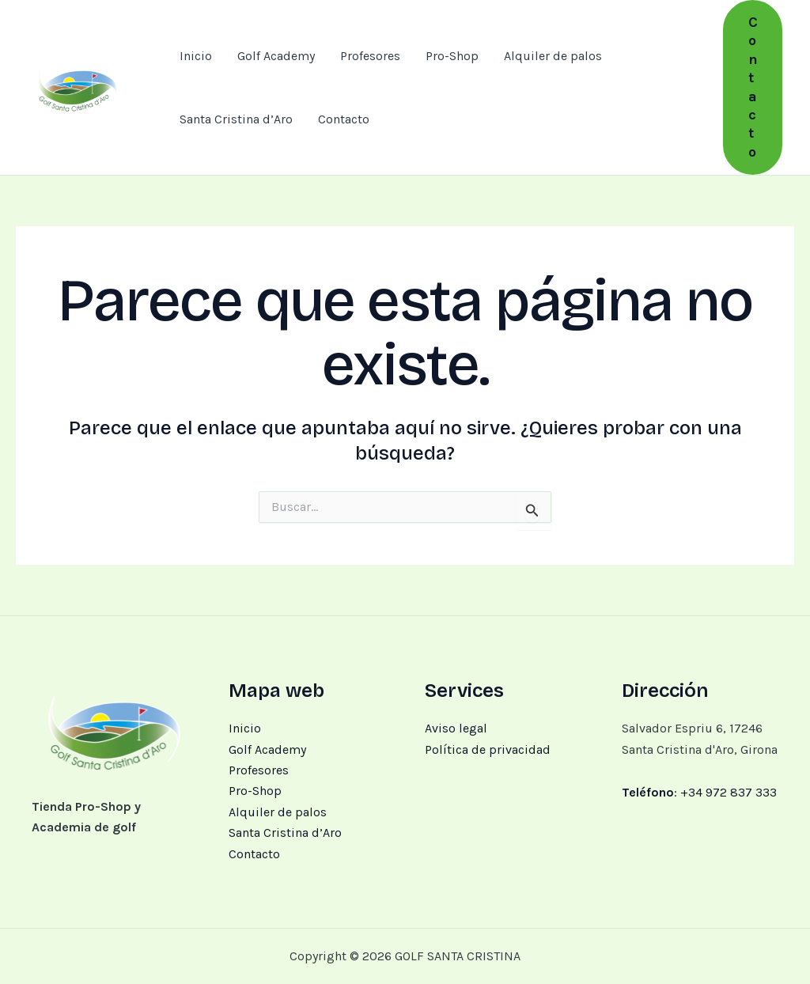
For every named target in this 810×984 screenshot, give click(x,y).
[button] (753, 87)
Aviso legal (456, 728)
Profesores (370, 55)
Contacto (343, 119)
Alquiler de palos (553, 55)
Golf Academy (276, 55)
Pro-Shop (452, 55)
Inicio (196, 55)
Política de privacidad (488, 749)
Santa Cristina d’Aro (236, 119)
